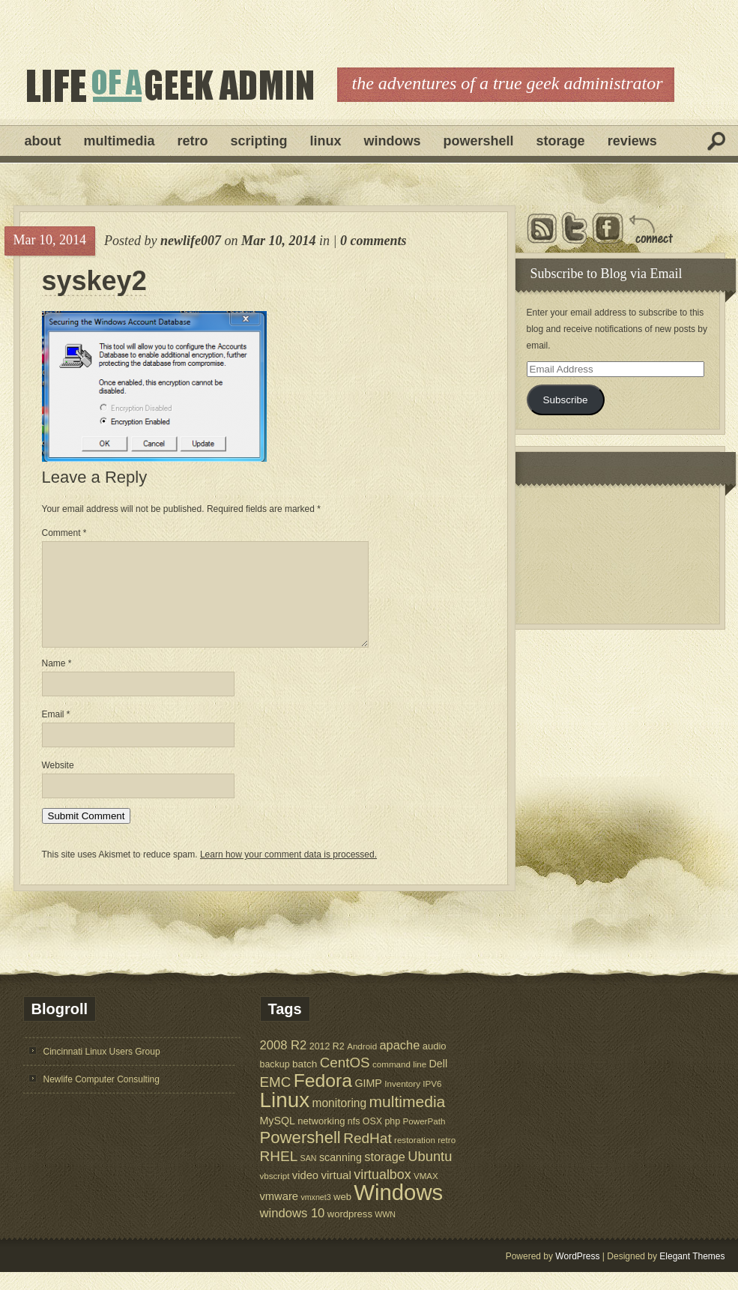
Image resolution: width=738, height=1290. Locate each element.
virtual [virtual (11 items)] (336, 1193)
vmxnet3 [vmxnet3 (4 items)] (315, 1215)
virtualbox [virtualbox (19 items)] (382, 1192)
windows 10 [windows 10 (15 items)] (292, 1231)
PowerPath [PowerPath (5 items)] (424, 1139)
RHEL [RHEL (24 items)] (279, 1174)
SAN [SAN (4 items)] (308, 1176)
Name (57, 681)
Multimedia (119, 140)
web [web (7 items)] (342, 1214)
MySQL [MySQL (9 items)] (278, 1139)
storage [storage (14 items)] (384, 1174)
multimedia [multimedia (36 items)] (407, 1119)
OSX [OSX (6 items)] (372, 1139)
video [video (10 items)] (305, 1193)
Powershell (479, 140)
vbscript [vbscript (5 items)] (275, 1194)
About (43, 140)
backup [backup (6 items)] (275, 1082)
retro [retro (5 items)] (447, 1158)
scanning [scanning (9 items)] (340, 1175)
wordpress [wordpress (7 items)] (349, 1232)
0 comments (373, 240)
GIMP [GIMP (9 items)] (367, 1101)
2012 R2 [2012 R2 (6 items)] (327, 1064)
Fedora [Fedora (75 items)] (323, 1098)
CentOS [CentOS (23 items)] (345, 1080)
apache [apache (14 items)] (400, 1063)
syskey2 (94, 281)
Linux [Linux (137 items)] (285, 1118)
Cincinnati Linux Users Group (101, 1069)
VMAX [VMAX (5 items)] (426, 1194)
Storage (560, 140)
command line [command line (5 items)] (399, 1082)
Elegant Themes (692, 1274)
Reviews (632, 140)
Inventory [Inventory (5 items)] (402, 1101)
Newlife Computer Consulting (101, 1097)
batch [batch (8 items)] (304, 1082)
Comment (64, 533)
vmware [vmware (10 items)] (279, 1214)
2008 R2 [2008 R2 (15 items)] (283, 1063)
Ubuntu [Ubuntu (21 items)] (430, 1174)
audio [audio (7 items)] (435, 1064)
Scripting (259, 140)
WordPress (577, 1274)
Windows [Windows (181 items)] (398, 1210)
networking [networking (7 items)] (321, 1139)
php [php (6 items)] (392, 1139)
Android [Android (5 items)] (362, 1064)
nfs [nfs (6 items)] (354, 1139)
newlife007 (190, 240)
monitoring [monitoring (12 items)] (339, 1121)
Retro (193, 140)
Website (58, 783)
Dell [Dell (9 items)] (438, 1082)
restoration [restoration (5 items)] (414, 1158)
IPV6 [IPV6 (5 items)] (432, 1101)
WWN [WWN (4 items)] (385, 1232)
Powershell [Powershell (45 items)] (300, 1155)
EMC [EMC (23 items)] (275, 1100)
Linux (326, 140)
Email (56, 732)
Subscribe (564, 400)
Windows (392, 140)
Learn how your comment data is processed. (288, 872)
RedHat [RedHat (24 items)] (367, 1156)
